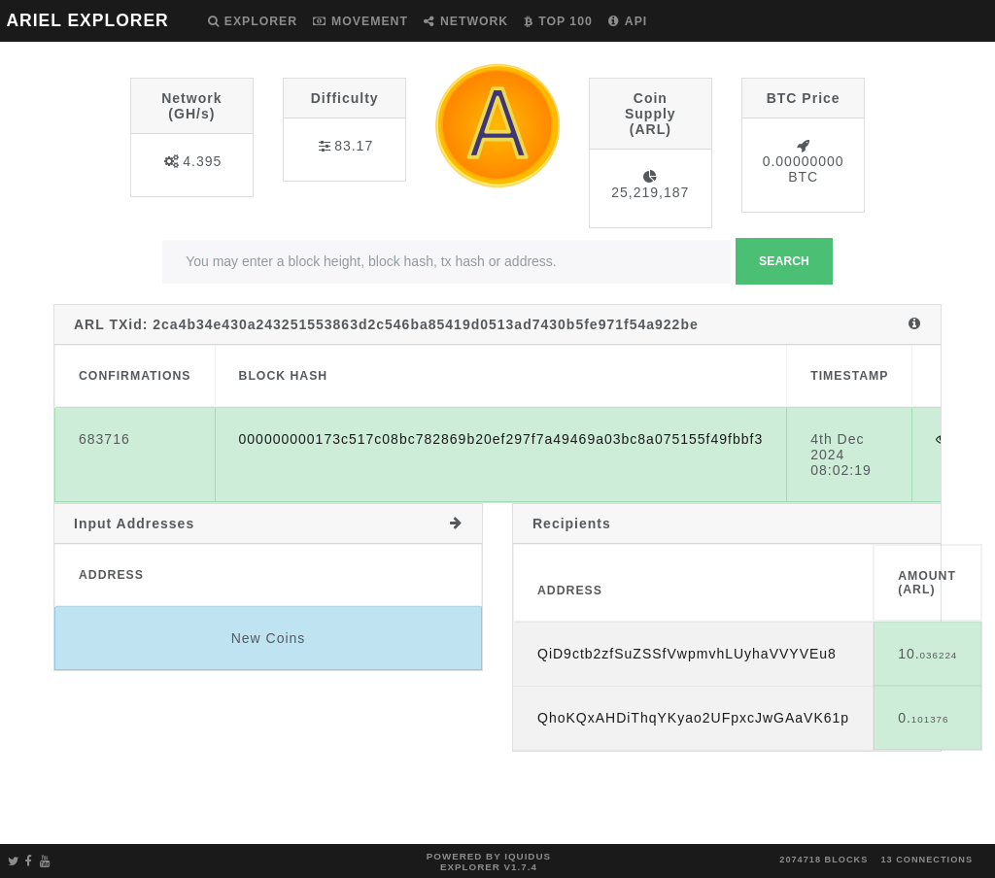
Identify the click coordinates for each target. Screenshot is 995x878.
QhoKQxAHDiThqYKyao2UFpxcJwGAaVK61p (693, 718)
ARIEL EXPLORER (87, 20)
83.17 (353, 145)
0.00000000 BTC (803, 169)
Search (784, 261)
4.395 (202, 161)
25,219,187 (650, 192)
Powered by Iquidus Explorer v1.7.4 (489, 861)
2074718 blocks (823, 859)
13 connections (926, 859)
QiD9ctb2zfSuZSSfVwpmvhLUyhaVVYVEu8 (687, 653)
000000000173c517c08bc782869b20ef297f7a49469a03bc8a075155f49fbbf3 (501, 439)
